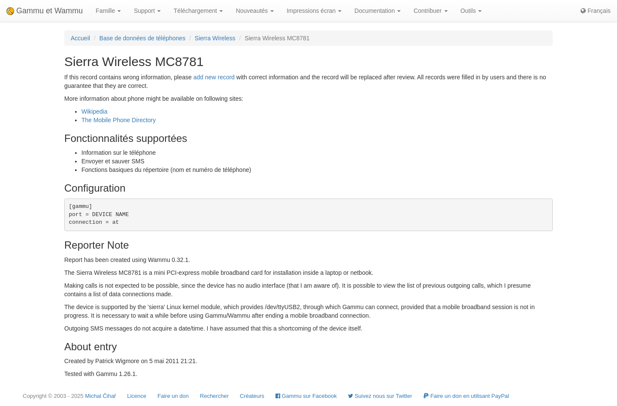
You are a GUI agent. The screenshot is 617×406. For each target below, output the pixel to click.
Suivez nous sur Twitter (380, 396)
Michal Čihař (100, 396)
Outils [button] (471, 10)
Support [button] (147, 10)
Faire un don (173, 396)
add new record (214, 77)
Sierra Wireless (215, 38)
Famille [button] (108, 10)
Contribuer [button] (430, 10)
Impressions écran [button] (314, 10)
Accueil (80, 38)
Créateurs (252, 396)
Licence (137, 396)
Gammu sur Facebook (306, 396)
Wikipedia (94, 111)
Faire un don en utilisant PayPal (466, 396)
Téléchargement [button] (198, 10)
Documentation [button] (377, 10)
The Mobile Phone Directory (118, 120)
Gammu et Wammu (44, 10)
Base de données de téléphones (142, 38)
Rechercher (214, 396)
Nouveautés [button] (255, 10)
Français (596, 10)
